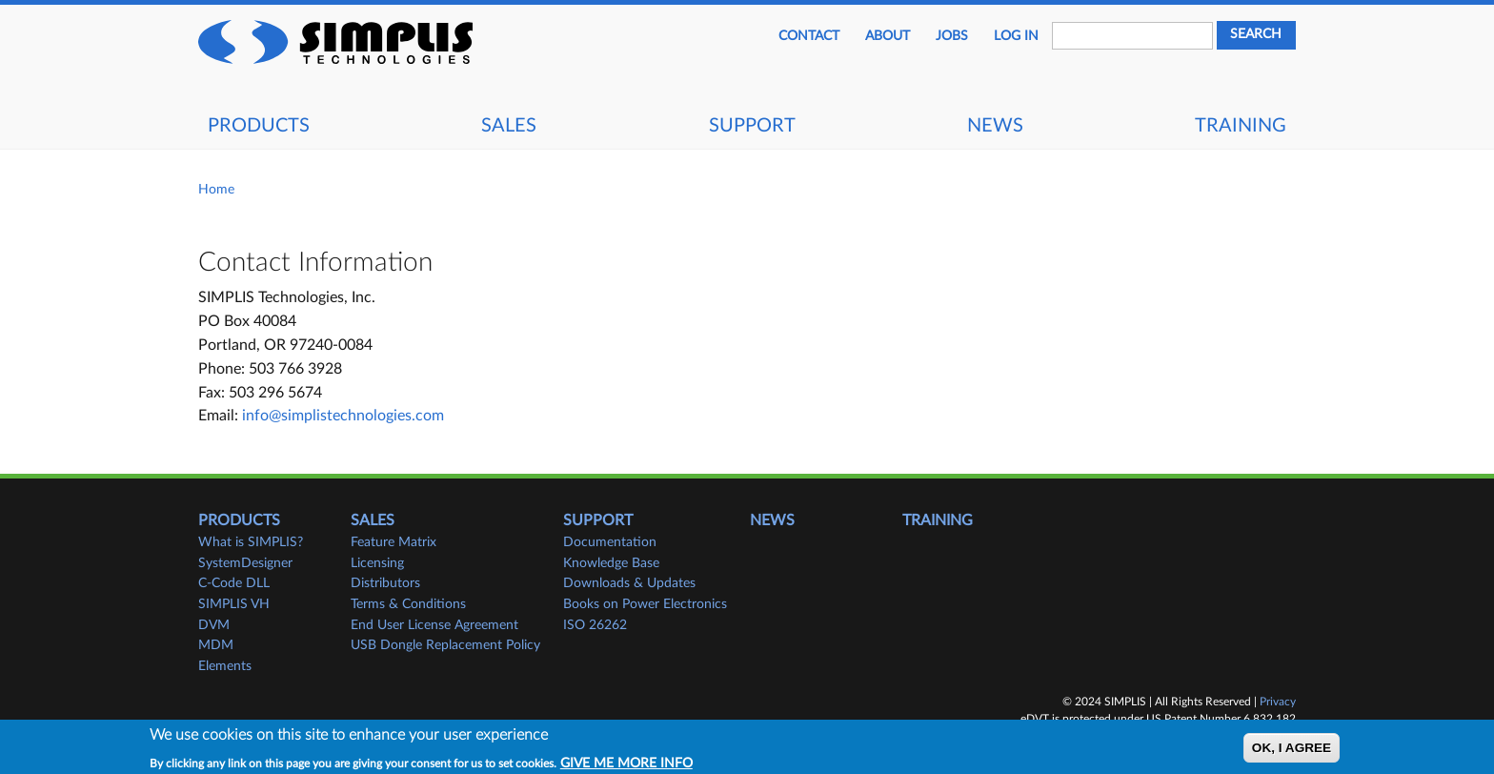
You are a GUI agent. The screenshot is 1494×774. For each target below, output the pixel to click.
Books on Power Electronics (645, 604)
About (887, 36)
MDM (215, 645)
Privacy (1278, 701)
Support (752, 125)
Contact (808, 36)
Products (259, 125)
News (995, 125)
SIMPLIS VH (234, 604)
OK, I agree (1291, 752)
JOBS (952, 36)
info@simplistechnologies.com (343, 415)
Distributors (385, 583)
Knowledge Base (611, 563)
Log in (1016, 36)
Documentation (609, 542)
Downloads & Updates (629, 583)
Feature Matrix (393, 542)
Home (216, 189)
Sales (508, 125)
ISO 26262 (595, 625)
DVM (214, 625)
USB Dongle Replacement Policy (445, 645)
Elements (225, 666)
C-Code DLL (234, 583)
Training (1240, 125)
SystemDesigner (245, 563)
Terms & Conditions (408, 604)
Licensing (377, 563)
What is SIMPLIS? (250, 542)
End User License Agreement (434, 625)
